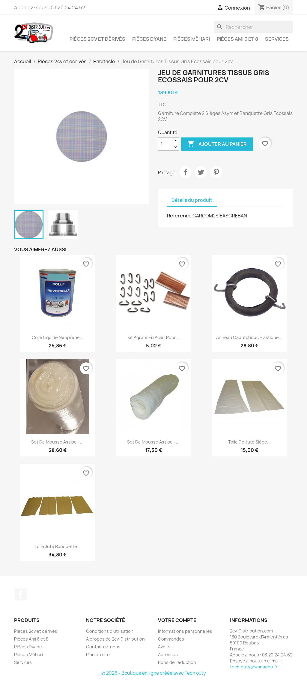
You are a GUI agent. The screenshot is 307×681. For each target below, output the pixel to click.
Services (277, 39)
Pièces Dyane (149, 39)
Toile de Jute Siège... (249, 442)
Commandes (171, 639)
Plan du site (98, 654)
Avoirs (164, 647)
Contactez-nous (103, 647)
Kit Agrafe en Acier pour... (153, 337)
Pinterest (216, 172)
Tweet (201, 172)
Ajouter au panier (217, 144)
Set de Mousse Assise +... (57, 442)
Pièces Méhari (191, 39)
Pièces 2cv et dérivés (97, 39)
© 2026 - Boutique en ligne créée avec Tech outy (153, 673)
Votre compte (177, 620)
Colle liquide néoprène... (57, 337)
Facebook (21, 594)
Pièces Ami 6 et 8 (237, 39)
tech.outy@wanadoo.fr (254, 667)
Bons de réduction (177, 662)
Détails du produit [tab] (191, 200)
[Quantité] (165, 144)
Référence (179, 216)
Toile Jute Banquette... (57, 546)
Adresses (168, 654)
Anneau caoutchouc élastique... (249, 337)
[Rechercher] (253, 27)
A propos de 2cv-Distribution (115, 639)
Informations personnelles (185, 631)
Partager (186, 172)
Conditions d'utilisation (109, 631)
